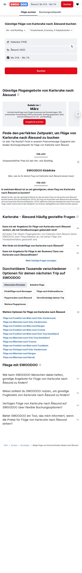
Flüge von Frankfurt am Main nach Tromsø (24, 330)
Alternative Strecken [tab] (14, 285)
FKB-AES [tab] (41, 154)
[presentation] (18, 94)
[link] (34, 122)
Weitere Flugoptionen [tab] (15, 304)
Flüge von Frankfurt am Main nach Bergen (24, 326)
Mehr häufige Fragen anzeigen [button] (41, 260)
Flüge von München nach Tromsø (19, 341)
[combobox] (16, 30)
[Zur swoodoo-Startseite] (19, 4)
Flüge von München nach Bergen (19, 353)
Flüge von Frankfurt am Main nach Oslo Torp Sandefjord (31, 334)
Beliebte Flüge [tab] (37, 285)
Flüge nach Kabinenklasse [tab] (50, 291)
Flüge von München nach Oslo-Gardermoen (25, 322)
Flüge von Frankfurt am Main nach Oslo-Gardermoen (29, 318)
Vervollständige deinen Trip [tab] (50, 298)
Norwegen (24, 445)
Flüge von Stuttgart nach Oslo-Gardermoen (25, 349)
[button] (5, 4)
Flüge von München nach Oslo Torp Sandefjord (26, 338)
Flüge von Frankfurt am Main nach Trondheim (25, 345)
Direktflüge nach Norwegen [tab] (18, 291)
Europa (14, 445)
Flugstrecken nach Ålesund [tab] (18, 298)
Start (6, 445)
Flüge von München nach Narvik (19, 357)
